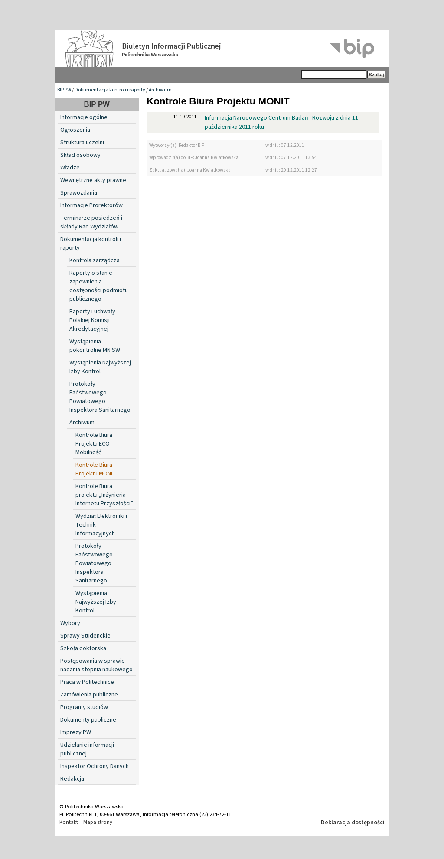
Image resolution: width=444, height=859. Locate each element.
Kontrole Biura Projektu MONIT (95, 469)
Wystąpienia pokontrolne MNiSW (94, 346)
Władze (70, 167)
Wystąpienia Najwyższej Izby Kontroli (100, 367)
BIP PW (64, 90)
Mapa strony (97, 822)
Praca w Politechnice (87, 682)
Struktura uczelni (82, 142)
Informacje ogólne (84, 117)
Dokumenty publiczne (88, 720)
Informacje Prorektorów (91, 205)
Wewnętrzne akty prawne (93, 180)
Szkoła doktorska (83, 648)
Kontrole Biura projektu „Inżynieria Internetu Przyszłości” (104, 495)
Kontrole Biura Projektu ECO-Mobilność (93, 444)
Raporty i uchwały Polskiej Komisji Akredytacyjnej (92, 320)
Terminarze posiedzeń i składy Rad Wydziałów (91, 222)
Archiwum (160, 90)
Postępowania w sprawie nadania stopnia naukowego (96, 665)
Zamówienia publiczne (89, 694)
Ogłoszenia (75, 130)
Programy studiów (84, 707)
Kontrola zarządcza (94, 260)
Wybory (70, 623)
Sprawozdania (78, 193)
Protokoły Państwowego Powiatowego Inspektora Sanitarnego (100, 397)
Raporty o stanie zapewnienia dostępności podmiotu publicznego (98, 286)
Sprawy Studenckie (85, 635)
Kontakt (68, 822)
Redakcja (72, 778)
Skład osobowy (80, 155)
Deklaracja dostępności (353, 822)
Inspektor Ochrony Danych (94, 766)
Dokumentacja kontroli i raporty (110, 90)
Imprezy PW (75, 732)
